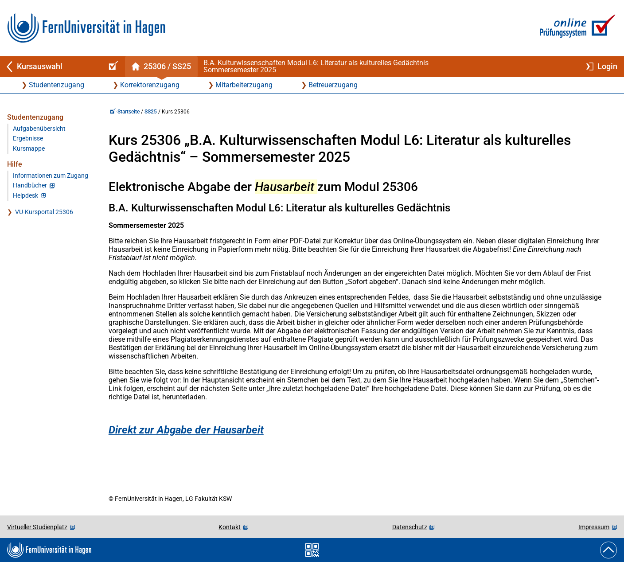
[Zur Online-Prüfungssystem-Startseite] (576, 28)
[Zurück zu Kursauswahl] (49, 66)
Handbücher (30, 185)
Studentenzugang (56, 85)
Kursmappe (29, 148)
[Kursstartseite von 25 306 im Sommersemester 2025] (161, 66)
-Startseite (125, 112)
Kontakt (229, 527)
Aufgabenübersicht (39, 129)
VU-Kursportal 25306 (44, 212)
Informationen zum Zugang (50, 176)
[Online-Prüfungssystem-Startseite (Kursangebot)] (112, 66)
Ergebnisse (28, 138)
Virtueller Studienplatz (37, 527)
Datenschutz (409, 527)
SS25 (150, 112)
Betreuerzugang (333, 85)
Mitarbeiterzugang (244, 85)
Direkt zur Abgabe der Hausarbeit (186, 430)
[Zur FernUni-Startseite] (86, 28)
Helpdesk (25, 195)
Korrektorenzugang (149, 85)
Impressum (593, 527)
